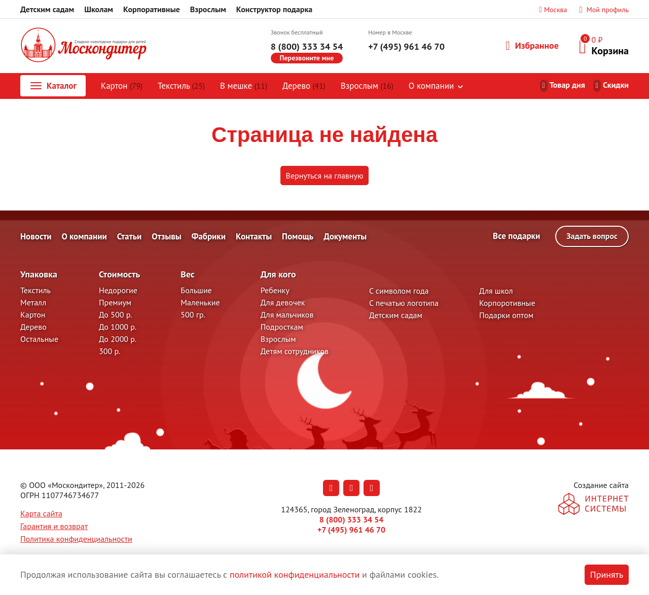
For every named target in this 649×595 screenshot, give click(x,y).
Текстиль (181, 85)
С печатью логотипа (404, 303)
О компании (431, 85)
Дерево (304, 85)
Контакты (254, 236)
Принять (606, 574)
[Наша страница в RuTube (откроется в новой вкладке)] (372, 488)
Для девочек (283, 302)
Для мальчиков (287, 314)
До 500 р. (115, 314)
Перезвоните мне (307, 57)
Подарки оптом (506, 315)
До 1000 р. (117, 327)
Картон (121, 85)
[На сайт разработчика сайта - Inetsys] (593, 505)
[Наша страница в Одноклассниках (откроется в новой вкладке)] (351, 488)
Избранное (532, 45)
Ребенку (275, 290)
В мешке (243, 85)
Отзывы (166, 236)
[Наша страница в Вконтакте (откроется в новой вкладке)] (331, 488)
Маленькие (200, 302)
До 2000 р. (117, 339)
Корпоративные (151, 9)
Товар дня (567, 85)
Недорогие (118, 290)
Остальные (39, 339)
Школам (98, 9)
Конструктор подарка (274, 9)
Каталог (52, 85)
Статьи (129, 236)
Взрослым (208, 9)
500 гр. (193, 314)
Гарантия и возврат (54, 526)
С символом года (398, 291)
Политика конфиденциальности (76, 539)
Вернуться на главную (325, 175)
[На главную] (83, 46)
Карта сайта (41, 513)
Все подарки (516, 236)
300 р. (109, 351)
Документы (345, 236)
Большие (196, 290)
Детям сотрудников (295, 351)
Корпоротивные (507, 303)
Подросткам (282, 327)
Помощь (297, 236)
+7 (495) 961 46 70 (406, 46)
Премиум (115, 302)
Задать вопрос (592, 236)
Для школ (496, 291)
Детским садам (47, 9)
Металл (33, 302)
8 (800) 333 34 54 (307, 46)
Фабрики (209, 236)
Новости (36, 236)
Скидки (616, 85)
